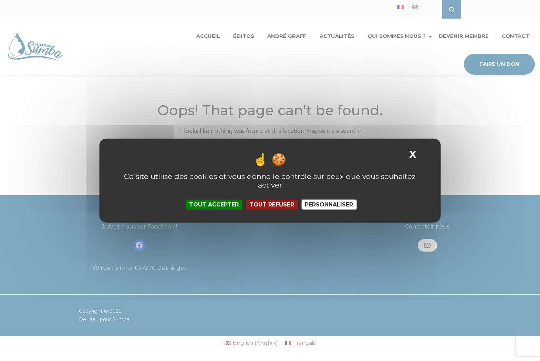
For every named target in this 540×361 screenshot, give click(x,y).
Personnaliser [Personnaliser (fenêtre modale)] (329, 204)
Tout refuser (271, 204)
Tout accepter (214, 204)
